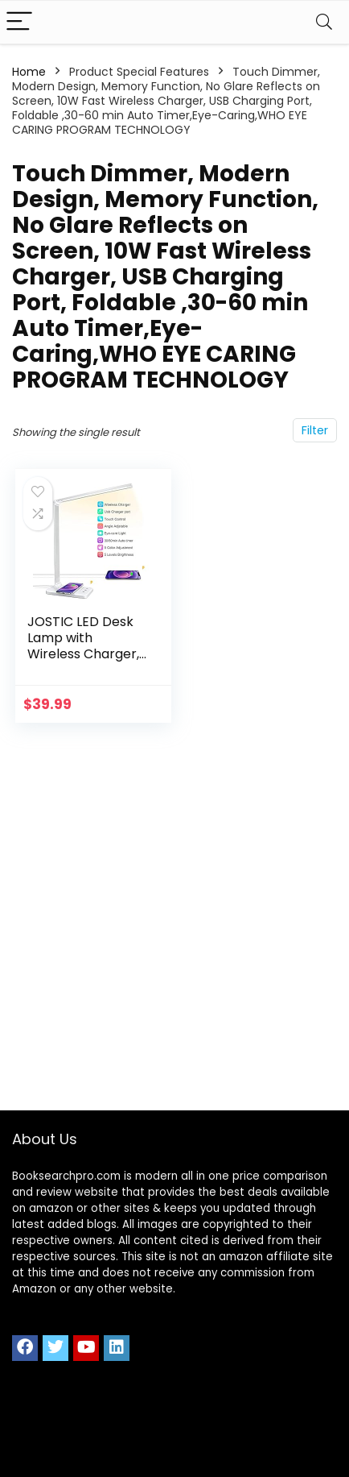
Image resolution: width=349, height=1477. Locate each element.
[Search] (324, 22)
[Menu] (19, 22)
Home (29, 72)
